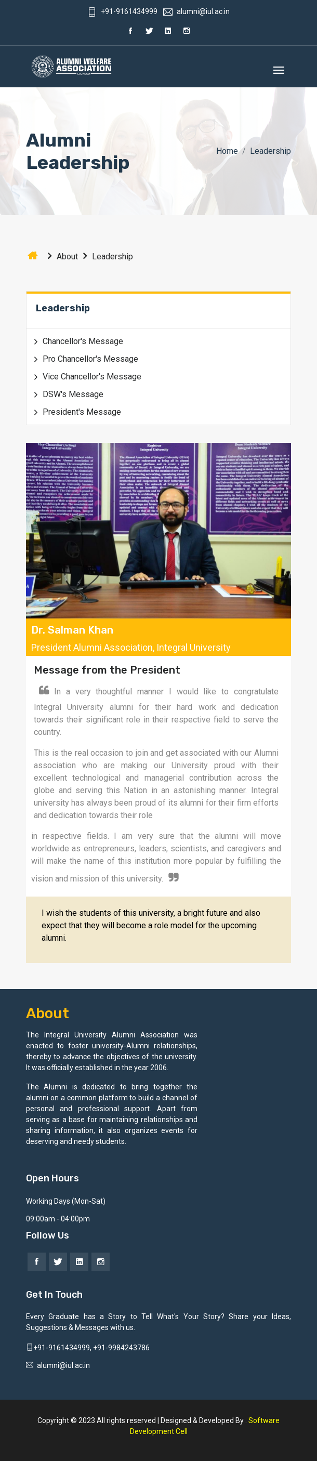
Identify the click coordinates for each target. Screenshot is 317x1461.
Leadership (105, 256)
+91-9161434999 (122, 11)
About (60, 256)
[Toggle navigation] (279, 67)
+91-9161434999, (59, 1348)
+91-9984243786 (121, 1348)
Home (227, 151)
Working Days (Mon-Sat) (65, 1201)
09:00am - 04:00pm (58, 1219)
